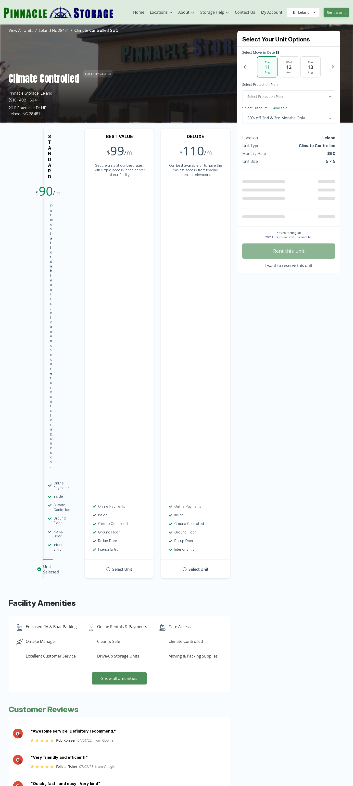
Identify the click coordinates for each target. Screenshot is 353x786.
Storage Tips (283, 768)
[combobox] (288, 96)
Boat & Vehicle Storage (292, 720)
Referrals (280, 749)
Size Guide (281, 778)
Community (224, 730)
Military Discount (287, 739)
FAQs (277, 759)
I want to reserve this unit (288, 265)
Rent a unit (336, 12)
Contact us (250, 639)
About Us (222, 720)
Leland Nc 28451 (54, 30)
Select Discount (265, 108)
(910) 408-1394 (23, 100)
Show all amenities (119, 363)
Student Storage (287, 730)
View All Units (21, 30)
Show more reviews (119, 498)
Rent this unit (289, 251)
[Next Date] (332, 66)
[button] (33, 729)
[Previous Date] (244, 66)
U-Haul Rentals (285, 711)
